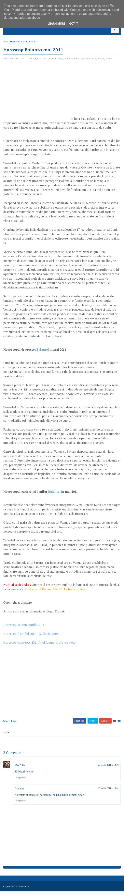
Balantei (43, 353)
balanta (44, 62)
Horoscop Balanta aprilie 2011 (24, 629)
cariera (59, 62)
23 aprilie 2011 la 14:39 (107, 769)
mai (95, 62)
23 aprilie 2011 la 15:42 (107, 792)
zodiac (101, 62)
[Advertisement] (37, 96)
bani (52, 62)
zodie (109, 62)
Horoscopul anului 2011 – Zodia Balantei (31, 637)
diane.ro (26, 890)
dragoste (68, 62)
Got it (73, 23)
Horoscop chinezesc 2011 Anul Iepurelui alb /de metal (40, 646)
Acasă (7, 44)
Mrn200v (20, 769)
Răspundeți (21, 781)
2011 (24, 62)
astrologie (34, 62)
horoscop (79, 62)
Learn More (56, 23)
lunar (88, 62)
